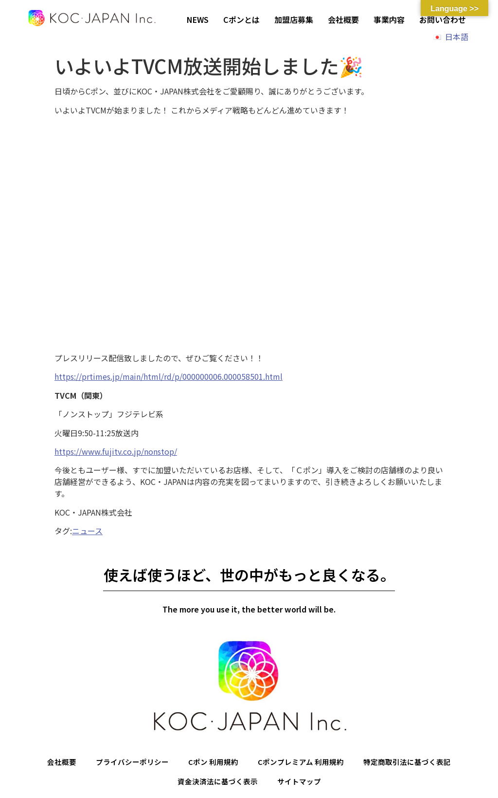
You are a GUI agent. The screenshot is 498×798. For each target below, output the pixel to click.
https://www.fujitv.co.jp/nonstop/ (115, 451)
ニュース (87, 531)
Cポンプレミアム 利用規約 (303, 762)
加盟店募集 (293, 19)
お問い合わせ (442, 19)
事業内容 (389, 19)
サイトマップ (301, 783)
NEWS (198, 19)
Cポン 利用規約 (211, 762)
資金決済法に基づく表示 (216, 783)
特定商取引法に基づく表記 (415, 762)
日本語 (456, 36)
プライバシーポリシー (125, 762)
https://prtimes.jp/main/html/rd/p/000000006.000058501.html (168, 376)
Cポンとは (241, 19)
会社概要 (343, 19)
